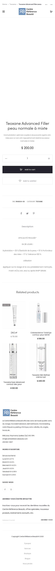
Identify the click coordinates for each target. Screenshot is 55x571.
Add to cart (27, 169)
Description (27, 226)
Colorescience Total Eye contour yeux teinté (41, 333)
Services (27, 548)
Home (4, 4)
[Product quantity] (27, 158)
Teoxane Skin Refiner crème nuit (41, 376)
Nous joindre (27, 564)
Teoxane (13, 4)
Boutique (27, 553)
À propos (27, 543)
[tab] (27, 227)
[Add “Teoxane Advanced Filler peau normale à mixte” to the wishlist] (27, 180)
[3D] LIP (14, 332)
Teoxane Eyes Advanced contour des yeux (14, 383)
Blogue (27, 558)
